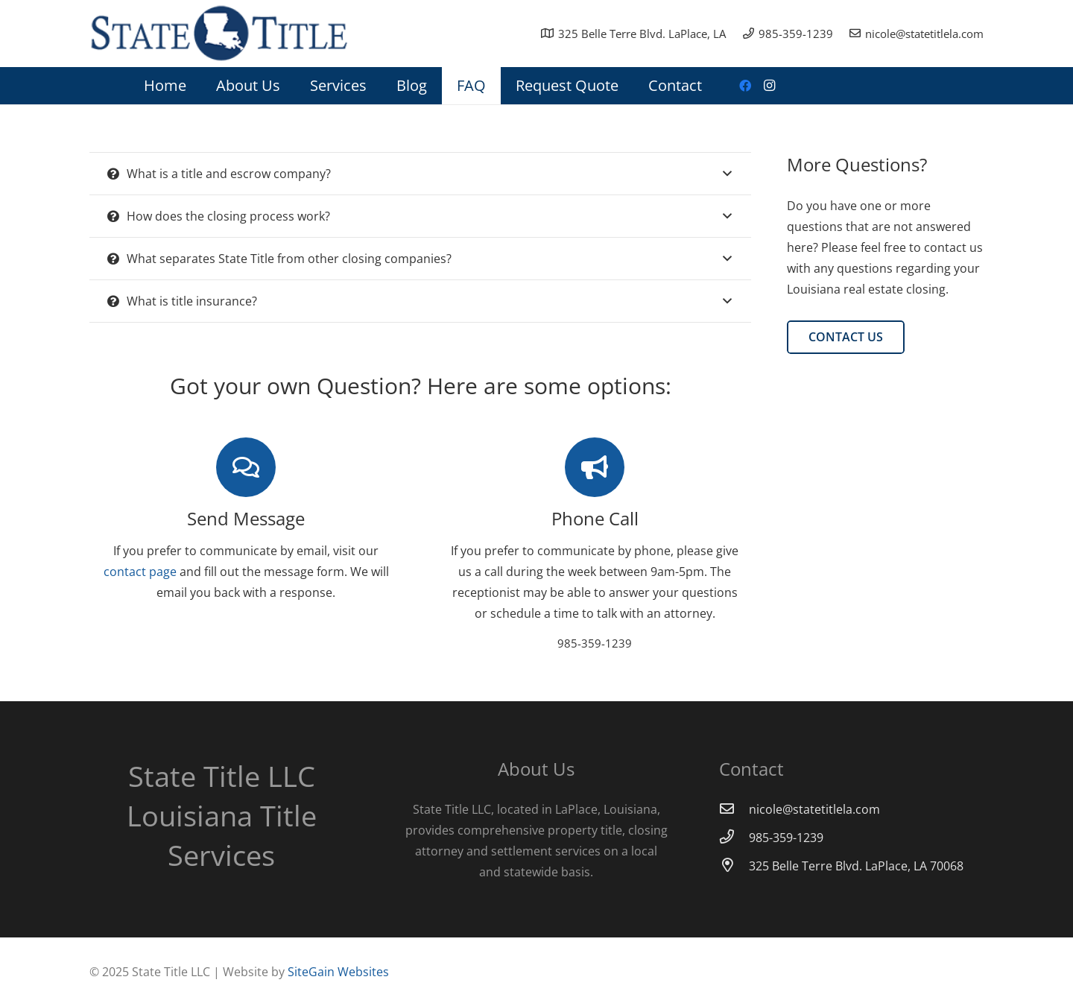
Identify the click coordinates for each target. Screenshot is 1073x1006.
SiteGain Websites (338, 972)
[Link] (218, 33)
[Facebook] (745, 86)
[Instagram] (769, 86)
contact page (140, 571)
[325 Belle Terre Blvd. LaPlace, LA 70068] (734, 865)
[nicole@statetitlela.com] (734, 809)
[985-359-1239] (734, 837)
